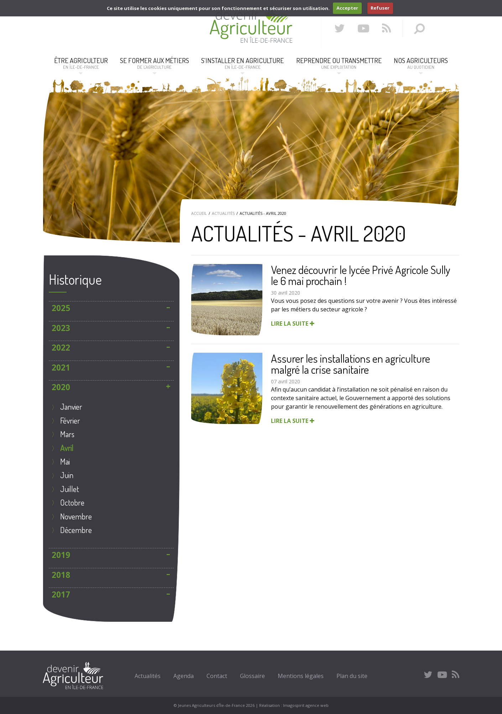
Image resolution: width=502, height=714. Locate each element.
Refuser (380, 8)
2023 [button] (61, 327)
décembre (76, 530)
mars (67, 434)
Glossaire (252, 676)
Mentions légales (301, 676)
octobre (72, 502)
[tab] (111, 308)
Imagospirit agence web (306, 705)
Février (70, 420)
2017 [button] (61, 594)
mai (65, 461)
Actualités (223, 213)
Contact (216, 676)
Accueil (199, 213)
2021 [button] (61, 367)
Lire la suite (292, 323)
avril (66, 448)
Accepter (347, 8)
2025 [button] (61, 308)
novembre (76, 516)
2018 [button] (61, 574)
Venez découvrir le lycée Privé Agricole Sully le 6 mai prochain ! (360, 275)
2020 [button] (61, 387)
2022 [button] (61, 347)
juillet (69, 489)
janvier (71, 407)
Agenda (183, 676)
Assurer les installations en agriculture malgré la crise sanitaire (350, 363)
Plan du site (351, 676)
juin (66, 475)
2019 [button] (61, 554)
